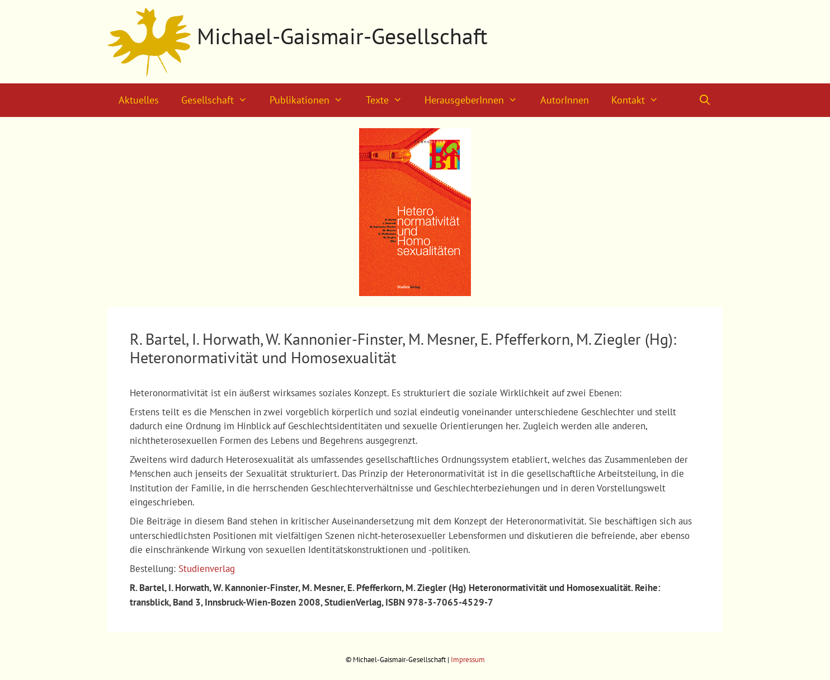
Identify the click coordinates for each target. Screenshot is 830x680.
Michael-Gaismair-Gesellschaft (342, 35)
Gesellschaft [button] (219, 100)
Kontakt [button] (640, 100)
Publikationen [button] (312, 100)
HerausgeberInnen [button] (477, 100)
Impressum (468, 659)
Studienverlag (206, 568)
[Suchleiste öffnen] (705, 100)
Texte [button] (389, 100)
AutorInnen (564, 99)
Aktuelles (139, 99)
